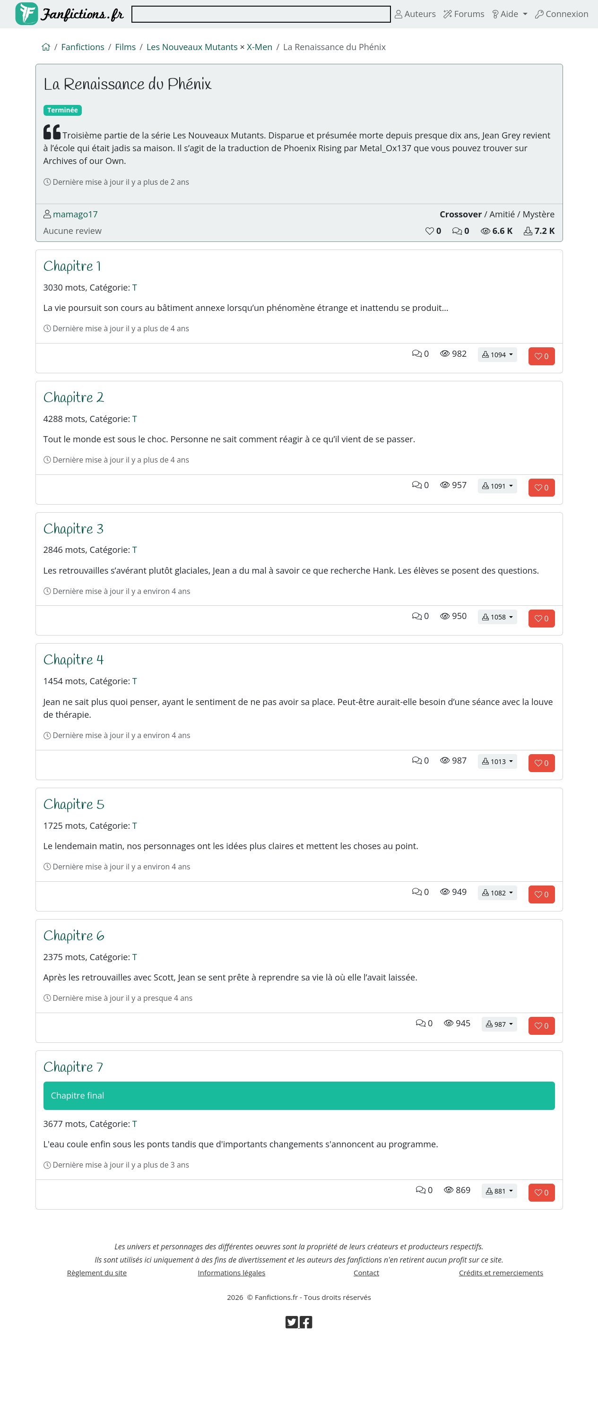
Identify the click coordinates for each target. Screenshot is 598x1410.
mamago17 (76, 223)
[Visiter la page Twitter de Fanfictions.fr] (292, 1391)
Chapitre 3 (74, 550)
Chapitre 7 (73, 1122)
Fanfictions (84, 48)
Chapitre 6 (74, 986)
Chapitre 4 (74, 700)
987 (501, 1079)
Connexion (561, 14)
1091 (499, 506)
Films (128, 48)
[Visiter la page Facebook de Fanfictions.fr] (306, 1391)
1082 (499, 943)
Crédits (501, 1337)
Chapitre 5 (74, 851)
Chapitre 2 (74, 414)
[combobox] (257, 14)
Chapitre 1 (73, 278)
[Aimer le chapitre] (542, 372)
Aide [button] (504, 14)
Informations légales (232, 1337)
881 (501, 1252)
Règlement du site (97, 1337)
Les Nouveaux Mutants (197, 48)
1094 (499, 371)
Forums (459, 14)
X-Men (267, 48)
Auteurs (409, 14)
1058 (499, 657)
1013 (499, 807)
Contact (366, 1337)
